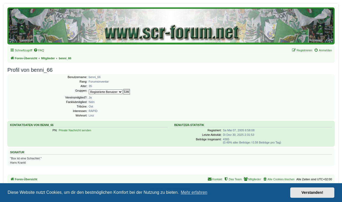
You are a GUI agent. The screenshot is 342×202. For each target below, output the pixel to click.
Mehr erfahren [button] (194, 192)
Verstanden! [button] (312, 192)
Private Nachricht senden (75, 130)
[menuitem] (39, 50)
